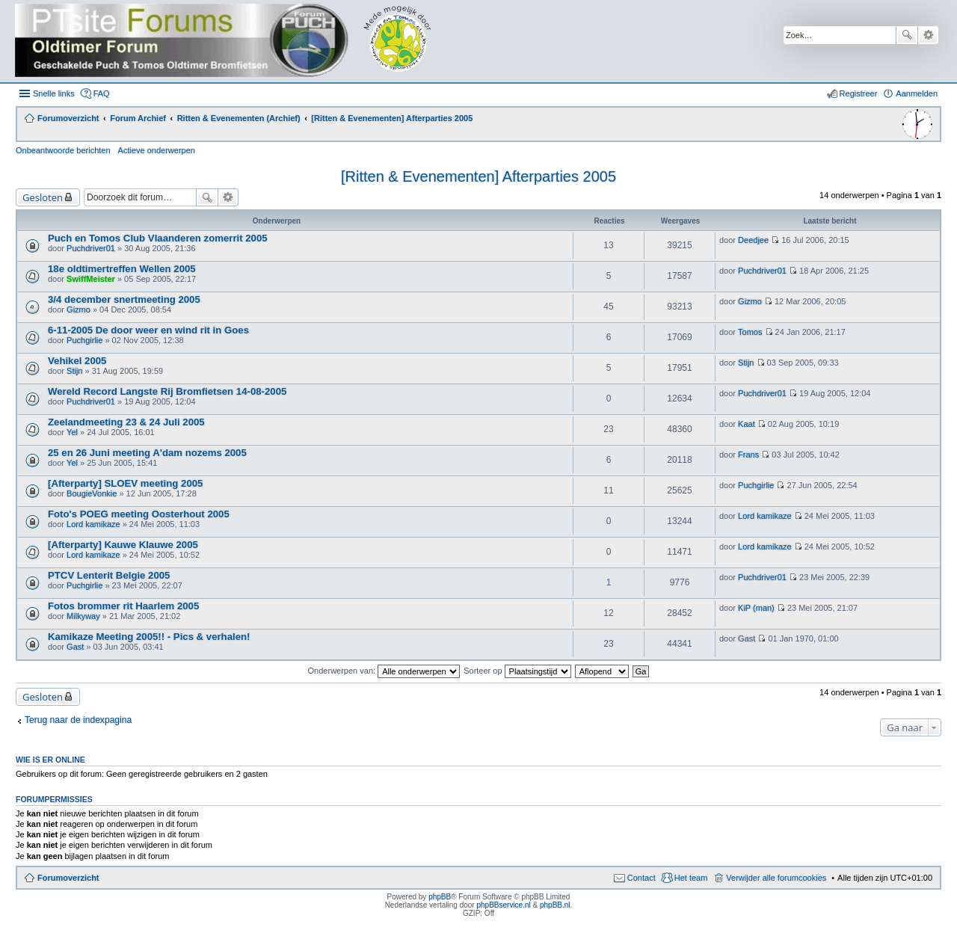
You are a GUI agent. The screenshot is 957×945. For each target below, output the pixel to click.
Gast (75, 646)
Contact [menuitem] (641, 877)
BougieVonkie (92, 493)
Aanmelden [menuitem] (917, 93)
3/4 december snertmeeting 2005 (124, 299)
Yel (72, 432)
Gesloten (42, 197)
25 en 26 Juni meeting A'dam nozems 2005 (147, 452)
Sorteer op (517, 670)
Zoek (907, 35)
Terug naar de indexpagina (78, 720)
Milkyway (83, 616)
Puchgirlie (84, 340)
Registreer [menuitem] (859, 93)
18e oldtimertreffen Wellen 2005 (122, 268)
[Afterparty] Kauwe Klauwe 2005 (123, 544)
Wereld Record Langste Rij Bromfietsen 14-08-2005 (167, 391)
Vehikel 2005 (77, 360)
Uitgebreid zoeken (928, 35)
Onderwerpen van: (384, 670)
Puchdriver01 (91, 248)
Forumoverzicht (68, 877)
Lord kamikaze (93, 524)
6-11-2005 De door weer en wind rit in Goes (148, 330)
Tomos (750, 331)
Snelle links (54, 93)
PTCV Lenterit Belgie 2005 (109, 575)
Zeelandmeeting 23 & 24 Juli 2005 (126, 422)
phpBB (439, 897)
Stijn (74, 370)
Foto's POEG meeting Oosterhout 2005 (139, 514)
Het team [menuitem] (691, 877)
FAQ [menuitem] (101, 93)
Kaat (746, 423)
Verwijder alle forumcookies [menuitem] (776, 877)
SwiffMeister (91, 278)
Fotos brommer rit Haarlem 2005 (123, 606)
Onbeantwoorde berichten (63, 150)
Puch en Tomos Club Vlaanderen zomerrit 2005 (158, 238)
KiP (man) (756, 607)
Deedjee (753, 240)
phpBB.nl (555, 905)
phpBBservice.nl (503, 905)
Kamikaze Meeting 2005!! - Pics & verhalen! (149, 636)
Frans (748, 454)
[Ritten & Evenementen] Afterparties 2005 (478, 176)
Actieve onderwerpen (156, 150)
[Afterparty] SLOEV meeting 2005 (125, 483)
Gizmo (78, 309)
